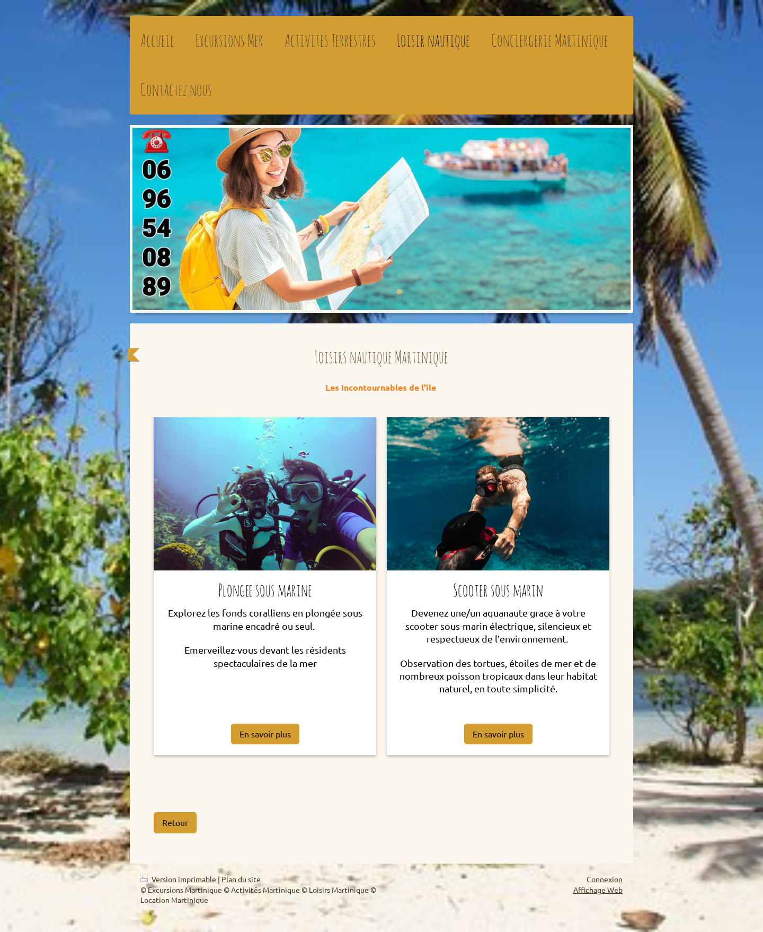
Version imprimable (179, 879)
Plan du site (241, 879)
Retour (175, 822)
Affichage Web (598, 889)
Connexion (605, 879)
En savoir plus (265, 733)
